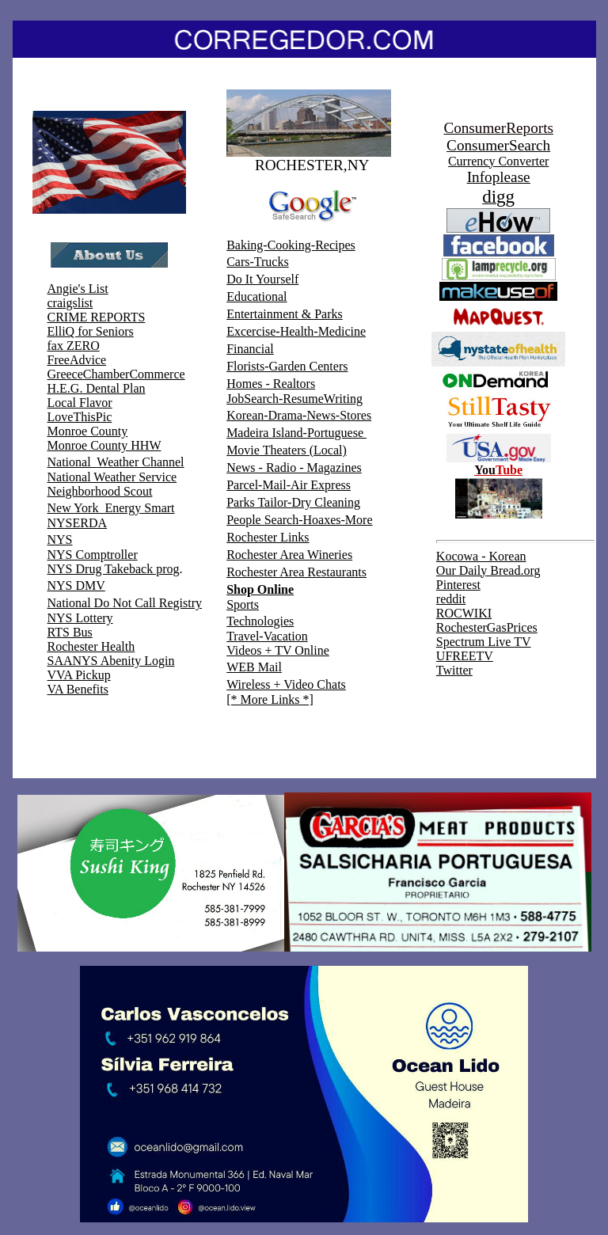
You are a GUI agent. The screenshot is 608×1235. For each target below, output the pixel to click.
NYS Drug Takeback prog (114, 569)
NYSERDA (78, 523)
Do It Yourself (262, 279)
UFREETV (464, 656)
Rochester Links (267, 537)
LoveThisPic (80, 417)
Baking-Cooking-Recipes (290, 245)
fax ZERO (74, 345)
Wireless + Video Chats (286, 684)
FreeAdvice (77, 360)
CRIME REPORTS (97, 317)
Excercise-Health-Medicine (296, 331)
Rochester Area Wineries (289, 554)
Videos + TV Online (277, 650)
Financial (250, 348)
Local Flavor (80, 402)
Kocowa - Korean (481, 556)
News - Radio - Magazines (294, 467)
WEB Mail (254, 667)
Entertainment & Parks (284, 314)
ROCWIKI (464, 613)
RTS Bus (70, 632)
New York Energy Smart (111, 508)
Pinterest (458, 584)
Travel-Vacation (267, 636)
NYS (60, 539)
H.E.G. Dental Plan (97, 388)
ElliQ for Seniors (91, 331)
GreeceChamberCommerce (116, 374)
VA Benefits (78, 689)
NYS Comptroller (93, 554)
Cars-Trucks (257, 261)
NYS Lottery (80, 618)
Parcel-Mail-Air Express (288, 485)
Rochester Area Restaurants (296, 572)
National (72, 462)
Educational (256, 296)
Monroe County (88, 431)
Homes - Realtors (270, 383)
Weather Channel (140, 462)
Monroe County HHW (105, 445)
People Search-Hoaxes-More (299, 519)
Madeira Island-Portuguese (296, 432)
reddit (451, 599)
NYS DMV (76, 585)
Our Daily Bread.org (488, 570)
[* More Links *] (270, 699)
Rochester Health (91, 646)
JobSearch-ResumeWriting (294, 398)
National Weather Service (112, 477)
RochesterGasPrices (487, 627)
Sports (242, 604)
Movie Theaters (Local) (286, 450)
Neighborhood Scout (100, 491)
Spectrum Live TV (483, 641)
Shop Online (260, 589)
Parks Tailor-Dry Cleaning (293, 502)
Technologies (260, 621)
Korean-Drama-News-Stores (298, 415)
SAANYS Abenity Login (111, 660)
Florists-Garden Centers (287, 366)
